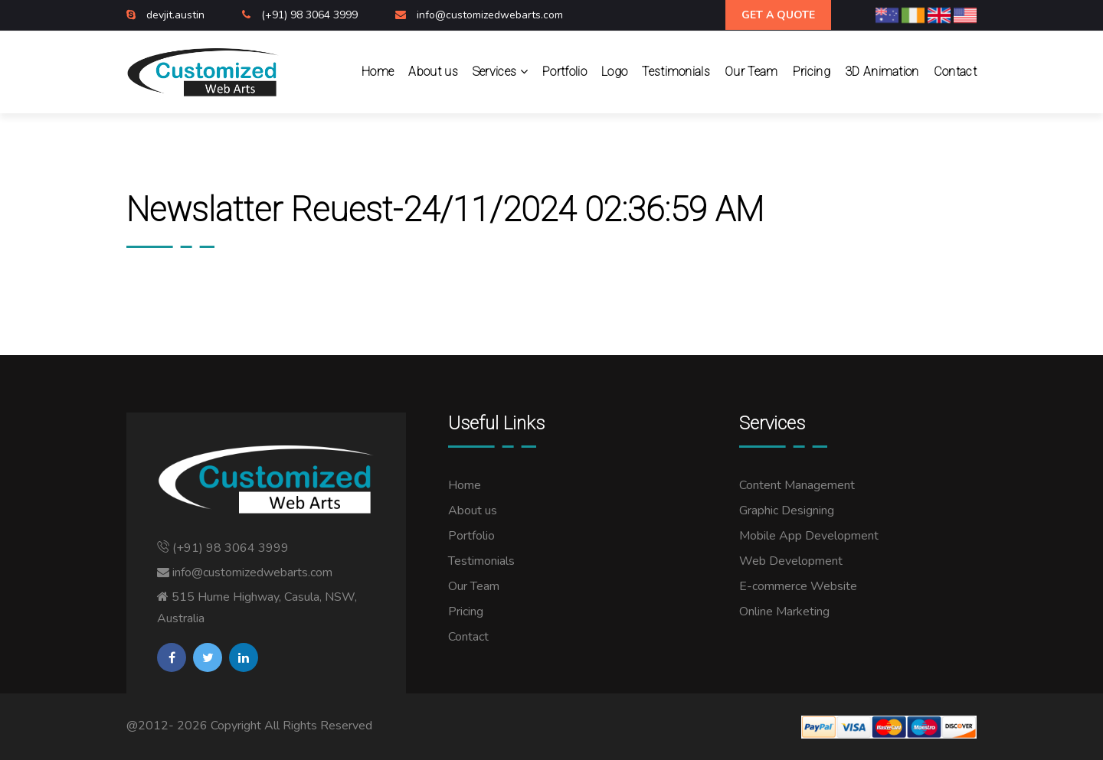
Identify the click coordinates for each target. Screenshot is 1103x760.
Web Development (791, 561)
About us (433, 71)
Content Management (797, 485)
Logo (614, 71)
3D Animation (882, 71)
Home (378, 71)
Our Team (751, 71)
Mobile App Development (809, 535)
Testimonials (676, 71)
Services (500, 71)
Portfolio (564, 71)
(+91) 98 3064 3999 (311, 15)
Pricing (811, 71)
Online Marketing (784, 611)
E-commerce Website (798, 586)
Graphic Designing (786, 510)
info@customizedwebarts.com (490, 15)
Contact (955, 71)
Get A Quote (778, 15)
